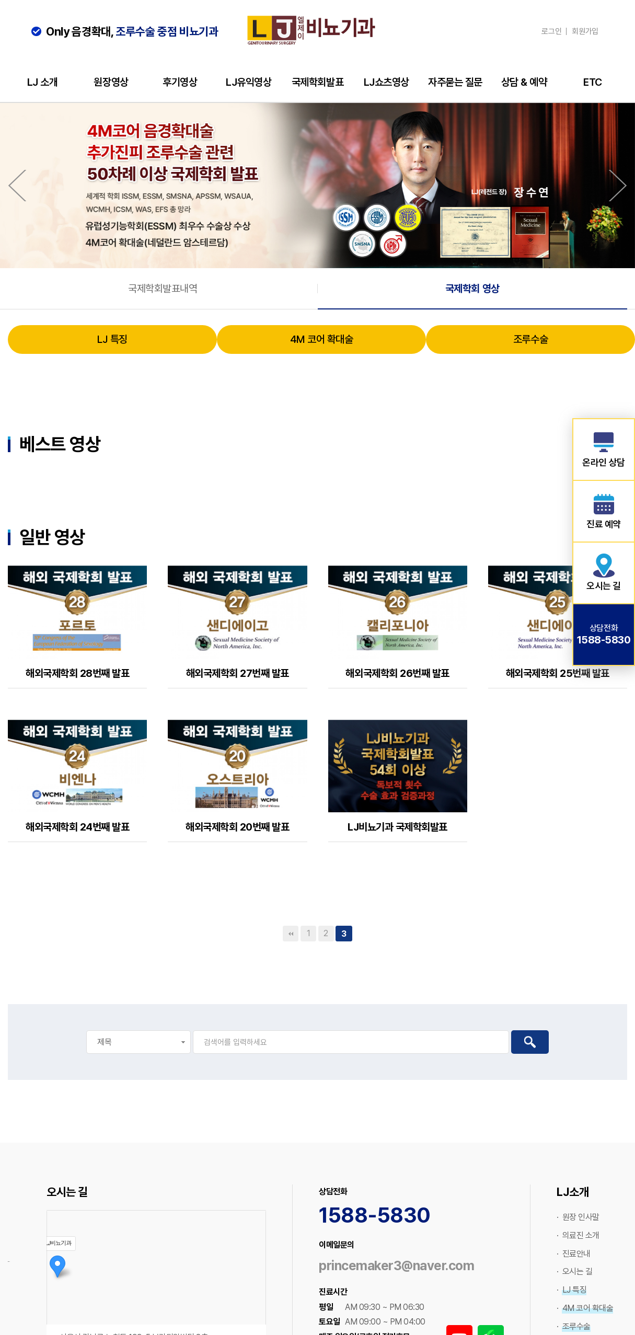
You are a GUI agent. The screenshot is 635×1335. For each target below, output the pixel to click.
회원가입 (585, 31)
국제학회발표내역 (162, 289)
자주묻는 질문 (455, 82)
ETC (592, 82)
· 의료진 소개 (578, 1236)
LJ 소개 (42, 82)
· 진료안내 (574, 1255)
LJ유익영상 (248, 82)
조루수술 (530, 340)
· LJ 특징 (571, 1291)
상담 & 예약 (524, 82)
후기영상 (180, 82)
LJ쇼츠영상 (386, 82)
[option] (317, 185)
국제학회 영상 (472, 289)
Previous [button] (17, 185)
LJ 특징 (112, 340)
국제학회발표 (317, 82)
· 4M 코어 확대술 (585, 1309)
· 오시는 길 (574, 1273)
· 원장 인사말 (578, 1218)
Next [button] (617, 185)
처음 (290, 934)
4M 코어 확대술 (321, 340)
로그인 (551, 31)
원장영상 (111, 82)
